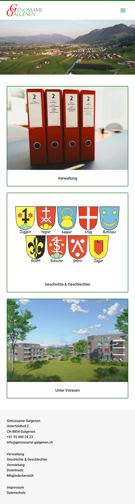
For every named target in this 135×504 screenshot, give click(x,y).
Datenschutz (16, 493)
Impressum (15, 487)
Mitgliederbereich (20, 476)
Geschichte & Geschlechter (27, 459)
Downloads (15, 470)
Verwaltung (15, 454)
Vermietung (15, 465)
